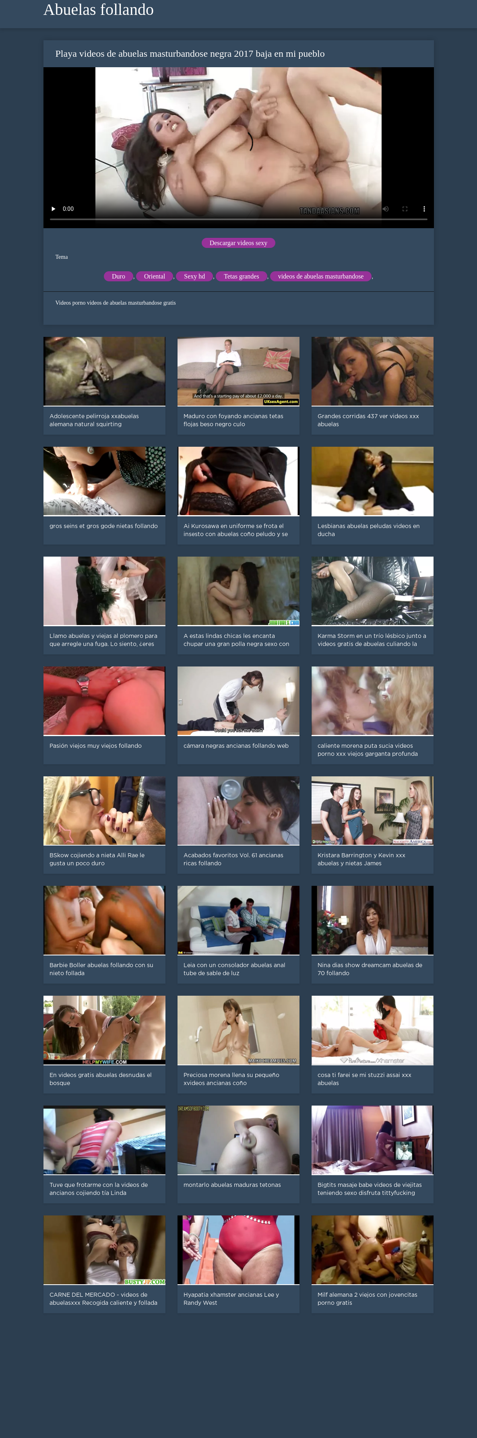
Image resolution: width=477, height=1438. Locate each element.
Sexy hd (194, 276)
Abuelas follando (98, 9)
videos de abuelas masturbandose (321, 276)
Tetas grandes (241, 276)
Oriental (154, 276)
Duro (118, 276)
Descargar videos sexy (239, 242)
